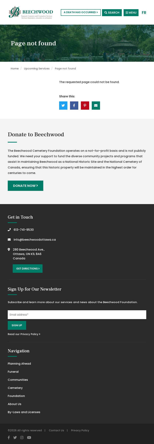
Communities (18, 379)
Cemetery (15, 387)
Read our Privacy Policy (24, 333)
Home (15, 68)
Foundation (16, 395)
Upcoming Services (37, 68)
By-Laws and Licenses (24, 411)
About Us (14, 403)
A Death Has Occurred (80, 12)
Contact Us (56, 430)
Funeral (13, 371)
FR (144, 12)
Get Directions (27, 268)
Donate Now (25, 185)
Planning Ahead (19, 363)
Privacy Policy (80, 430)
